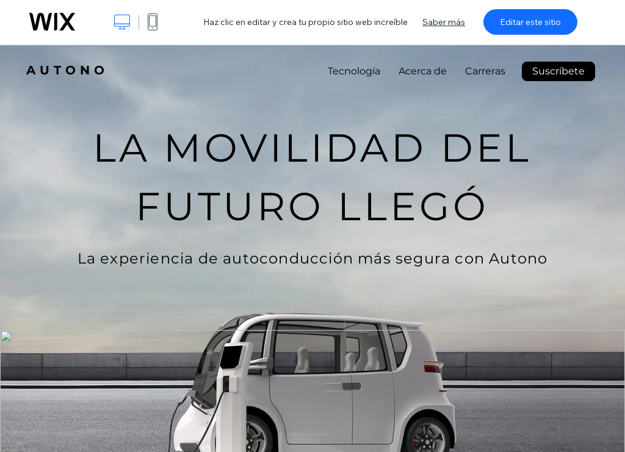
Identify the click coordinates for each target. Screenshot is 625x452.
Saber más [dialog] (443, 21)
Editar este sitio (530, 21)
